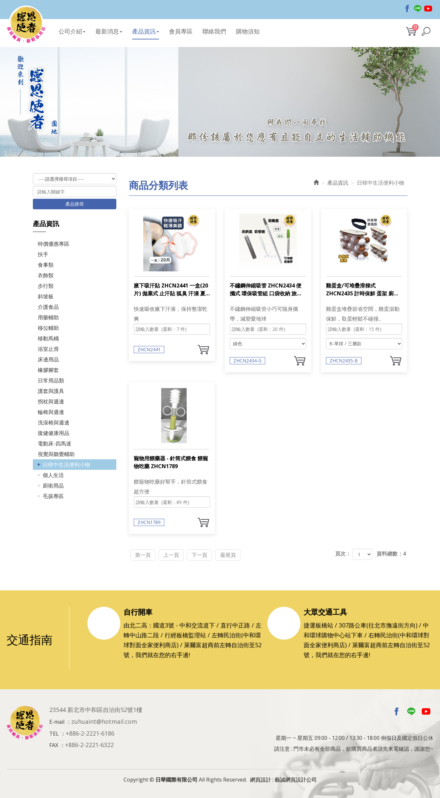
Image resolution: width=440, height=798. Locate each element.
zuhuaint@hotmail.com (104, 719)
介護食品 (48, 305)
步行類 (46, 284)
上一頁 (178, 553)
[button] (426, 30)
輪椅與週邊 (51, 411)
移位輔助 (48, 327)
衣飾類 (46, 274)
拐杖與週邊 (51, 400)
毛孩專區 (53, 495)
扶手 (43, 253)
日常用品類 (51, 379)
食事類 (46, 263)
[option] (220, 105)
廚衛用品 (53, 484)
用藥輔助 (48, 316)
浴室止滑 (48, 348)
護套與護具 (51, 390)
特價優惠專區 (53, 242)
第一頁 (145, 553)
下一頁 (211, 553)
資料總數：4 (391, 552)
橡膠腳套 (48, 369)
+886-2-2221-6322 (89, 743)
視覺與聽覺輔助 (56, 453)
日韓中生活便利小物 (66, 463)
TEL (54, 731)
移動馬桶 (48, 337)
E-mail (56, 719)
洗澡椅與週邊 (53, 421)
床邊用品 (48, 358)
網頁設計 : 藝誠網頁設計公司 (283, 777)
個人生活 (53, 474)
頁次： (343, 552)
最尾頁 (244, 553)
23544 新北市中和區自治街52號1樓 (95, 708)
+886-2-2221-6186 (90, 731)
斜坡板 (46, 295)
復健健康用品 (53, 432)
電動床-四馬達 (54, 442)
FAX (53, 743)
